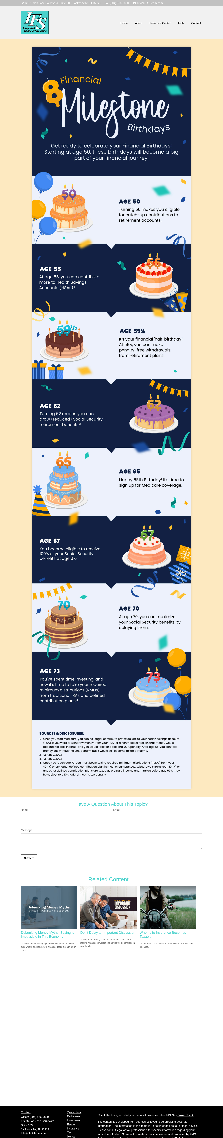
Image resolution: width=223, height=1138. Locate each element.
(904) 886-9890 (117, 3)
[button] (124, 23)
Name (24, 809)
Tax (69, 1132)
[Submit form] (29, 858)
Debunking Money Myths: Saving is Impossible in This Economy (47, 935)
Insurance (73, 1128)
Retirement (74, 1116)
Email (116, 809)
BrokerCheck (185, 1115)
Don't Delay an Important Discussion (107, 932)
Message (26, 830)
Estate (71, 1124)
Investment (74, 1120)
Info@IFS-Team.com (148, 3)
